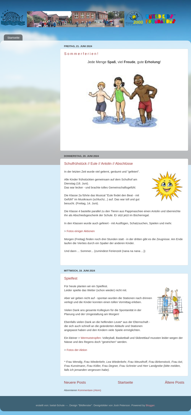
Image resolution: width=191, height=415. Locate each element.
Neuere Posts (75, 382)
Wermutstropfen (91, 337)
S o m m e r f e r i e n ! (81, 54)
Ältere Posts (174, 382)
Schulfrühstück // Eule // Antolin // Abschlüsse (98, 164)
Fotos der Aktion (77, 349)
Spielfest (70, 278)
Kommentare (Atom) (89, 390)
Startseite (13, 37)
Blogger (150, 405)
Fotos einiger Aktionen (81, 231)
